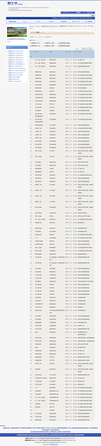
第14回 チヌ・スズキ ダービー (16, 53)
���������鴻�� (37, 435)
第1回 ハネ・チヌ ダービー (15, 81)
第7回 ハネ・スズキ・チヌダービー (17, 68)
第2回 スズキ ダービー (14, 79)
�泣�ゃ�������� (76, 435)
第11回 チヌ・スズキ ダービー (16, 59)
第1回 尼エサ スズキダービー (49, 26)
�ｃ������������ (79, 428)
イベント (37, 26)
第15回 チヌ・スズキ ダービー (16, 51)
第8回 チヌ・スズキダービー (15, 66)
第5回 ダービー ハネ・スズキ (16, 72)
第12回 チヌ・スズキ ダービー (16, 57)
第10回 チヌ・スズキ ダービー (16, 61)
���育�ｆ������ (11, 428)
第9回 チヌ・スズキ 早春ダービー (17, 63)
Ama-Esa (51, 442)
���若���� (26, 428)
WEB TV (49, 428)
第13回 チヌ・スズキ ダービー (16, 55)
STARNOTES (54, 444)
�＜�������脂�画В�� (57, 435)
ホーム (31, 26)
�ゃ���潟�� (39, 428)
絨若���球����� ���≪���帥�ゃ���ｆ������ (50, 431)
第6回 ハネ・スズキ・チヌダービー (17, 70)
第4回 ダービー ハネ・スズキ (16, 74)
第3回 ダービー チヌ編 (14, 76)
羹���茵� (55, 430)
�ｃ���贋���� (60, 428)
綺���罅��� (22, 435)
